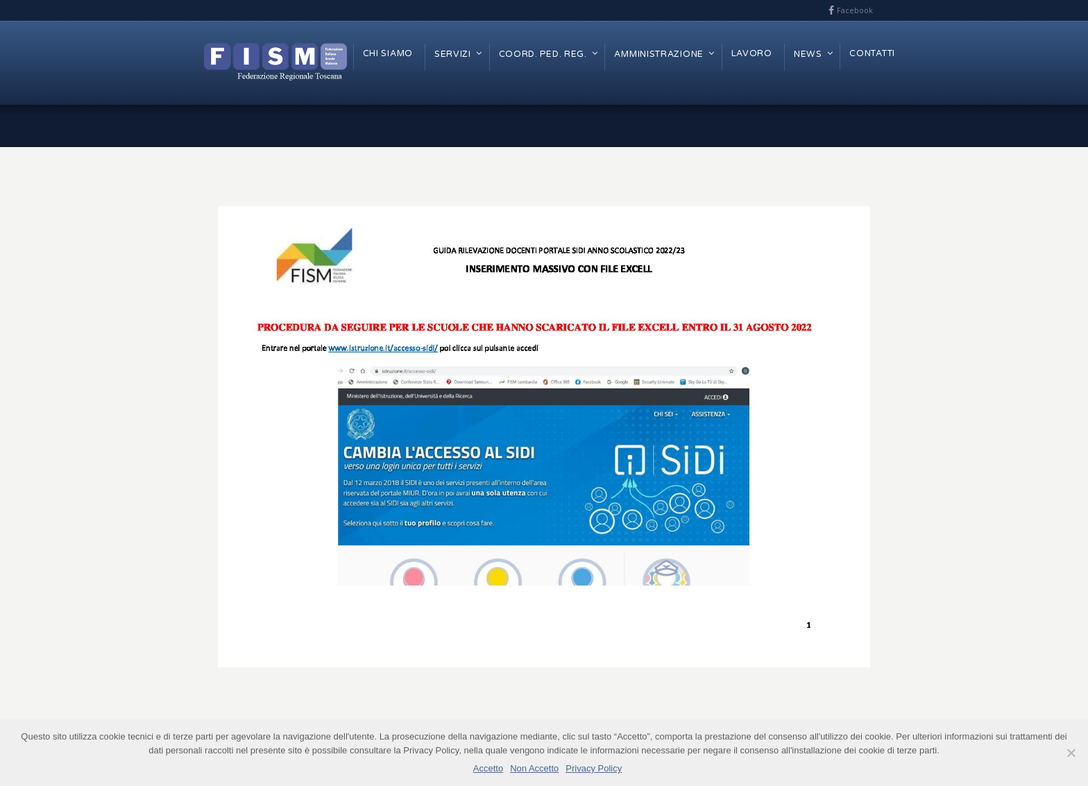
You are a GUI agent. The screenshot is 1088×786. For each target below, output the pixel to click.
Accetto (488, 768)
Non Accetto (534, 768)
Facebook (855, 10)
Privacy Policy (594, 768)
